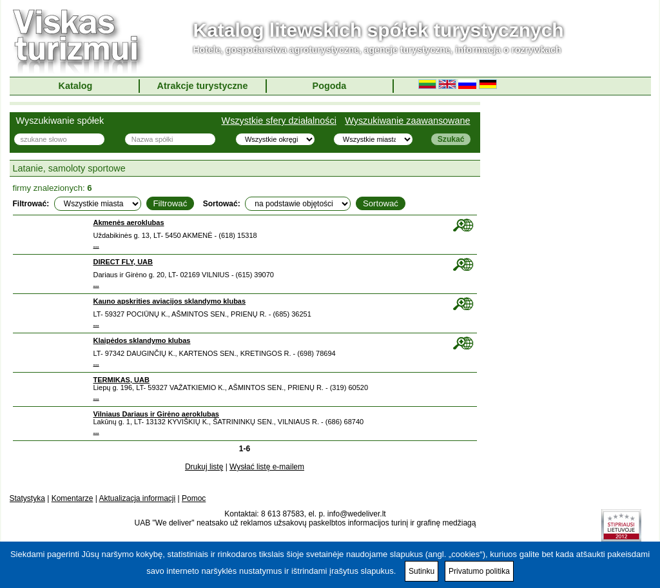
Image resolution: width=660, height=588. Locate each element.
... (96, 245)
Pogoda (330, 86)
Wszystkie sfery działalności (279, 120)
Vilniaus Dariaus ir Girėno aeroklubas (156, 414)
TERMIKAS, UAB (121, 380)
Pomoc (194, 498)
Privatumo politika (479, 571)
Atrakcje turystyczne (202, 86)
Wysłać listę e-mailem (266, 466)
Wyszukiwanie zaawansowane (407, 120)
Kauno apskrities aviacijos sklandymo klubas (169, 301)
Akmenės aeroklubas (128, 222)
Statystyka (27, 498)
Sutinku (421, 571)
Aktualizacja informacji (137, 498)
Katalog (76, 86)
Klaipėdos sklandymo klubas (142, 340)
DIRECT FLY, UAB (123, 262)
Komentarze (72, 498)
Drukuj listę (204, 466)
